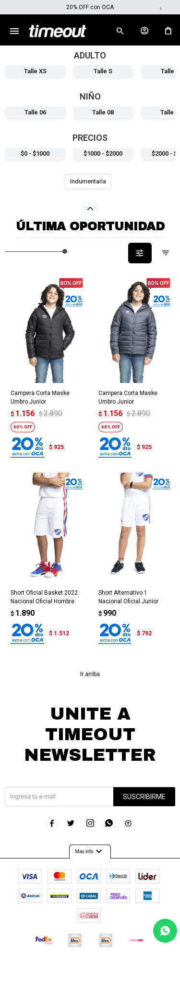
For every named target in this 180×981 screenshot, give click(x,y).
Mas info (90, 851)
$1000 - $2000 (103, 153)
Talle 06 (35, 112)
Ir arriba (90, 674)
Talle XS (35, 71)
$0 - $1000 (35, 153)
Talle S (103, 71)
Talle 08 (103, 112)
